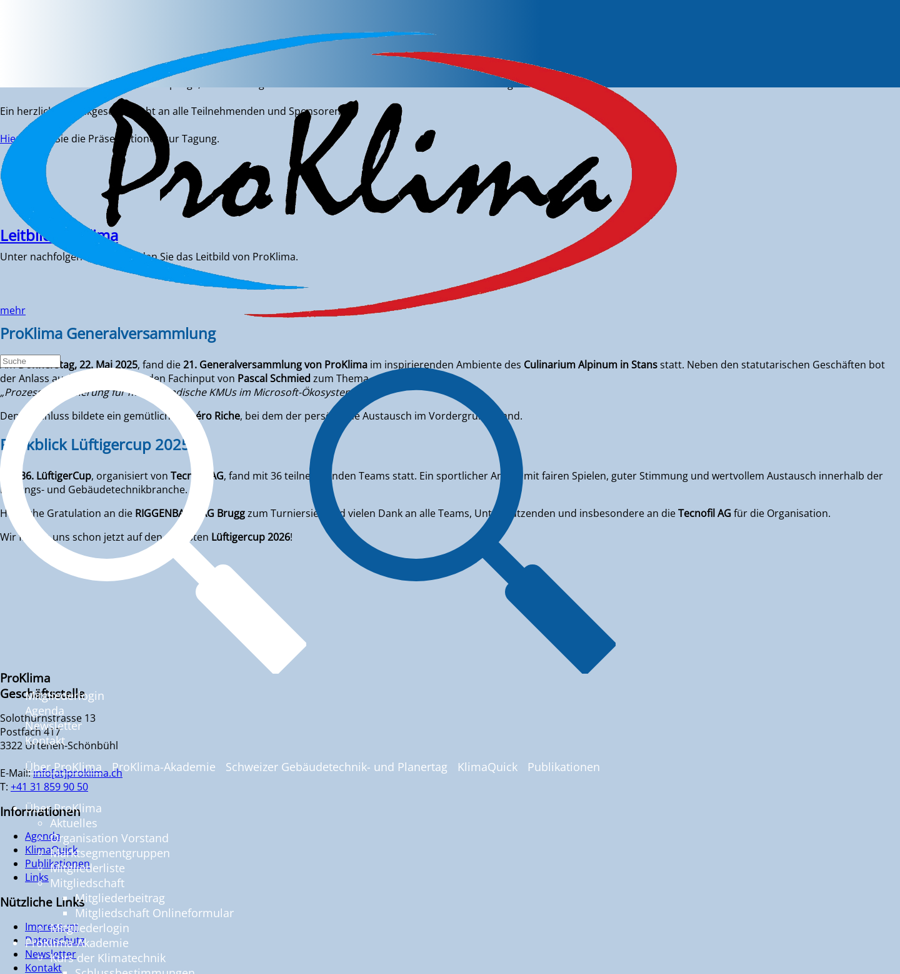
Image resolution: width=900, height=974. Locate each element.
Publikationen (564, 766)
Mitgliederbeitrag (120, 897)
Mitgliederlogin (64, 695)
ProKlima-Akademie (164, 766)
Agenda (44, 710)
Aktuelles (74, 822)
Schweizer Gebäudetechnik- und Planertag (337, 766)
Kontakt (45, 740)
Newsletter (53, 725)
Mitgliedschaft (87, 882)
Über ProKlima (63, 766)
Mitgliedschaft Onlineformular (154, 912)
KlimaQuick (488, 766)
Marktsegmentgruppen (110, 852)
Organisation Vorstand (109, 837)
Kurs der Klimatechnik (108, 957)
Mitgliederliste (87, 867)
